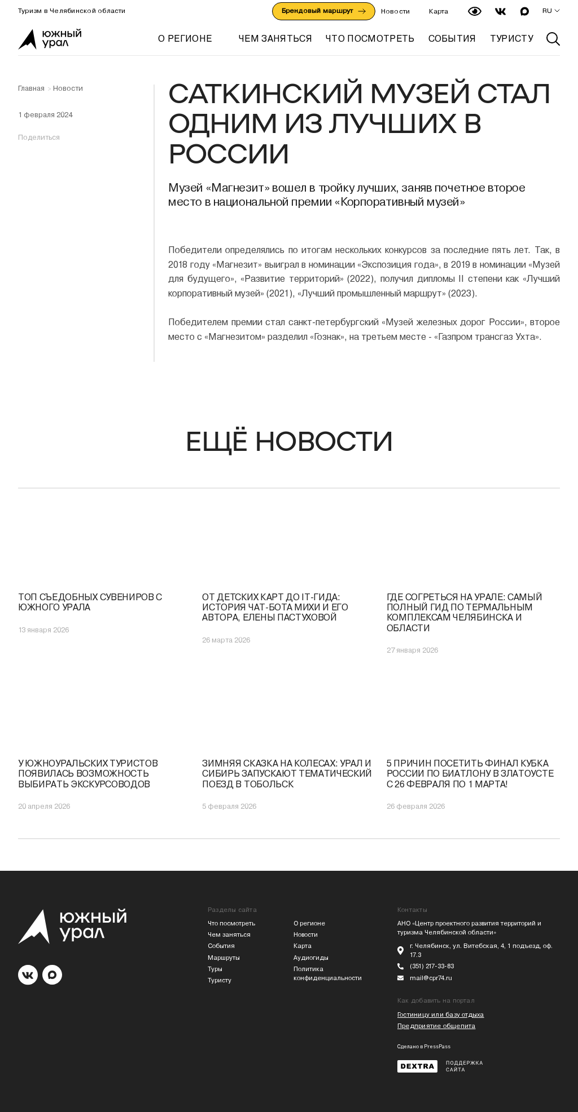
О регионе (185, 38)
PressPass (437, 1046)
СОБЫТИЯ (452, 38)
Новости (395, 11)
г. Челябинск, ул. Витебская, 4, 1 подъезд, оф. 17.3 (481, 950)
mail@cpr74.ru (431, 978)
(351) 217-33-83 (432, 966)
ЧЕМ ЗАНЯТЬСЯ (275, 38)
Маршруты (224, 958)
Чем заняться (229, 934)
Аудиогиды (311, 958)
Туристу (219, 980)
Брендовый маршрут (324, 11)
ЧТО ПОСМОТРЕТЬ (370, 38)
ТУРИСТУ (511, 38)
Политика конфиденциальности (328, 973)
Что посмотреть (231, 923)
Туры (215, 969)
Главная (31, 88)
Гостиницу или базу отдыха (440, 1014)
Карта (438, 11)
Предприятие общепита (436, 1026)
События (221, 946)
